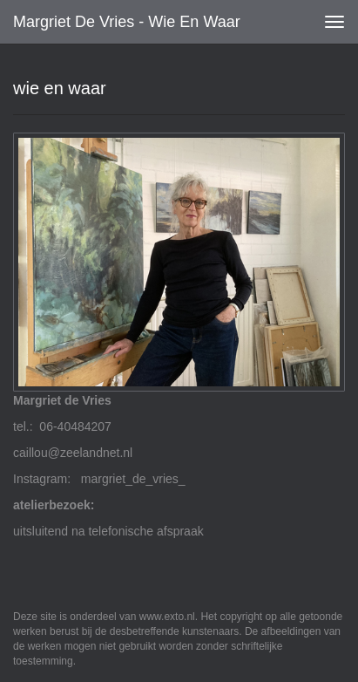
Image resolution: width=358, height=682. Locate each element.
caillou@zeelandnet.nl (72, 453)
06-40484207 (75, 426)
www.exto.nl (167, 616)
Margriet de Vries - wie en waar (126, 22)
